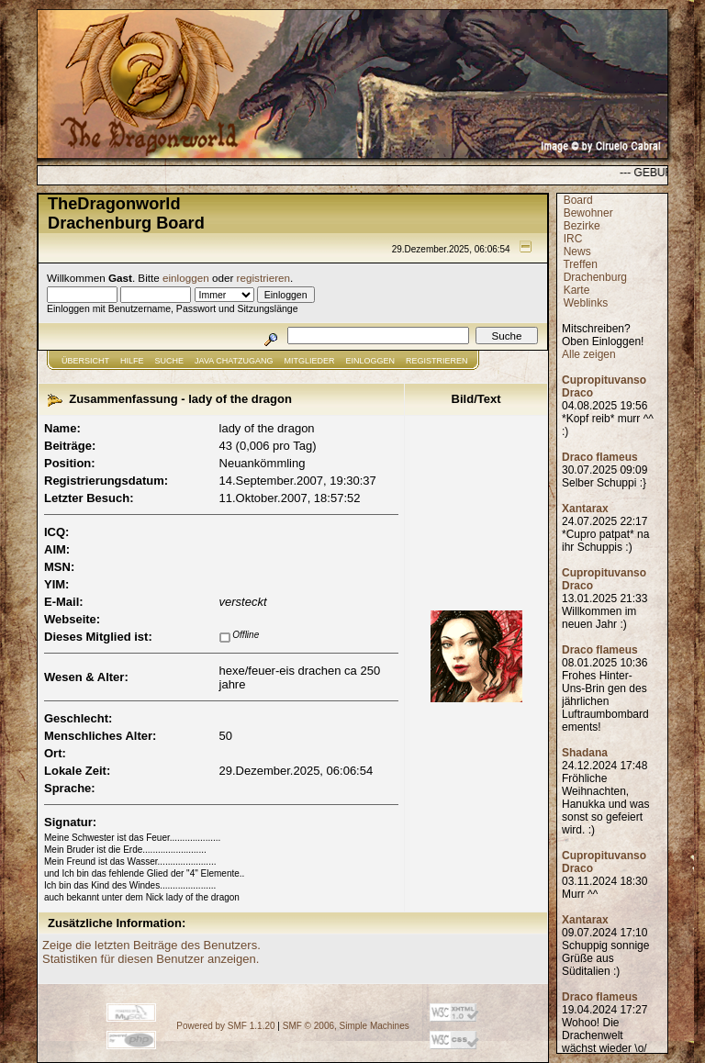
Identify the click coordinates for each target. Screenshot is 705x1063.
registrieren (263, 278)
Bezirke (582, 225)
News (577, 251)
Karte (577, 290)
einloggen (185, 278)
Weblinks (586, 303)
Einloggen (371, 360)
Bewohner (588, 213)
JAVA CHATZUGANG (234, 360)
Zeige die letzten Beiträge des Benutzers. (151, 945)
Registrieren (437, 360)
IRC (573, 238)
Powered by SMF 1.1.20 (225, 1026)
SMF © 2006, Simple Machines (346, 1026)
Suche (170, 360)
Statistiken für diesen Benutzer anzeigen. (150, 959)
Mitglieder (310, 360)
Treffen (580, 264)
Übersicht (85, 360)
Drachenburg (595, 277)
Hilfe (132, 360)
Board (578, 200)
